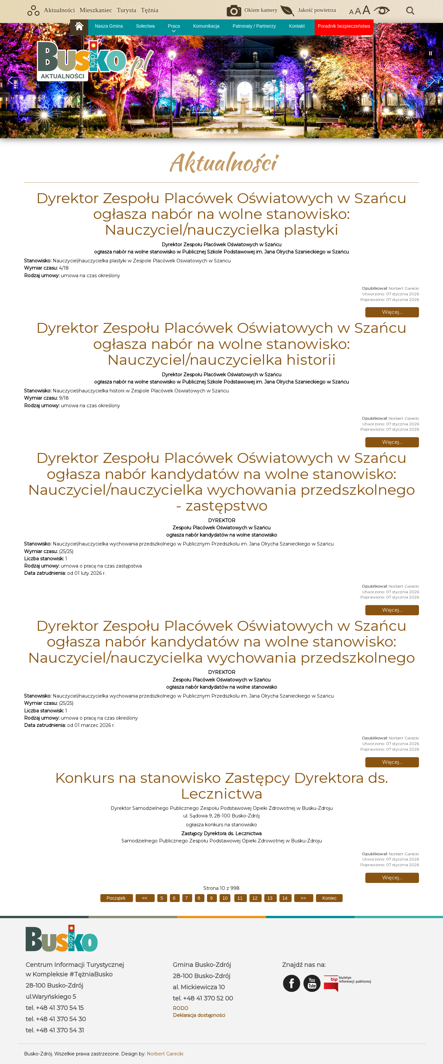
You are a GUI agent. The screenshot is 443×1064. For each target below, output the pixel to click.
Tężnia (149, 10)
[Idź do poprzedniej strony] (145, 898)
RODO (180, 1008)
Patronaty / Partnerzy (254, 26)
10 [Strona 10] (225, 898)
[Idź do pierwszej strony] (116, 898)
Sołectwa (145, 26)
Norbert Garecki (165, 1054)
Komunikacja (206, 26)
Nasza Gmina (109, 26)
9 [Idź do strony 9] (212, 898)
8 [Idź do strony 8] (200, 898)
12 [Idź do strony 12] (255, 898)
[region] (221, 80)
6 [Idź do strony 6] (175, 898)
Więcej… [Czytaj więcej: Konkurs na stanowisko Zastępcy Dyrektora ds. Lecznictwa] (392, 877)
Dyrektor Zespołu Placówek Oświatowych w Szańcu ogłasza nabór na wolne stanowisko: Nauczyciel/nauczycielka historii (221, 343)
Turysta (126, 10)
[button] (10, 80)
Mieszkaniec (96, 10)
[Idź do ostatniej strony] (329, 898)
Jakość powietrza (317, 10)
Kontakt (296, 26)
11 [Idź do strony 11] (240, 898)
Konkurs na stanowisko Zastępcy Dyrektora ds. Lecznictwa (221, 785)
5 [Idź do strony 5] (162, 898)
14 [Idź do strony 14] (285, 898)
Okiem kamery (261, 10)
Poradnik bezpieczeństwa (344, 26)
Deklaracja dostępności (199, 1015)
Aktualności (59, 10)
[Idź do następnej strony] (303, 898)
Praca (174, 26)
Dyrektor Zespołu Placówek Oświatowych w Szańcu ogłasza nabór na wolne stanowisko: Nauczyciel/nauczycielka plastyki (221, 214)
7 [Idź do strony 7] (187, 898)
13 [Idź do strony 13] (270, 898)
